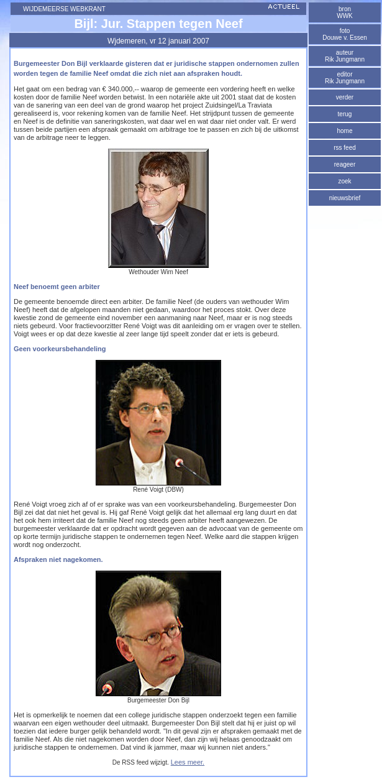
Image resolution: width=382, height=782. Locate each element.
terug (345, 114)
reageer (344, 164)
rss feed (345, 147)
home (344, 130)
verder (344, 97)
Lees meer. (187, 762)
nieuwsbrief (345, 198)
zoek (344, 181)
